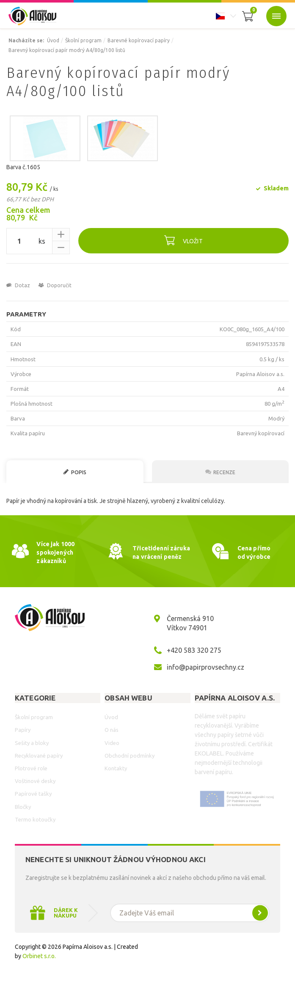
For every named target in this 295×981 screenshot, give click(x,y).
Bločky (23, 807)
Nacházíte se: (26, 40)
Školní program (83, 40)
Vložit (183, 240)
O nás (112, 730)
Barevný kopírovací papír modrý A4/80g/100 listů (66, 50)
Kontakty (116, 768)
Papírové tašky (33, 794)
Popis (74, 472)
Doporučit (55, 285)
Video (112, 743)
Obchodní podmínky (129, 755)
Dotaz (18, 285)
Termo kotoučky (35, 819)
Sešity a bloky (32, 743)
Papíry (22, 730)
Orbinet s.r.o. (39, 956)
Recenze (220, 472)
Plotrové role (31, 768)
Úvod (53, 40)
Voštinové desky (35, 781)
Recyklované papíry (39, 755)
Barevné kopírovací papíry (139, 40)
